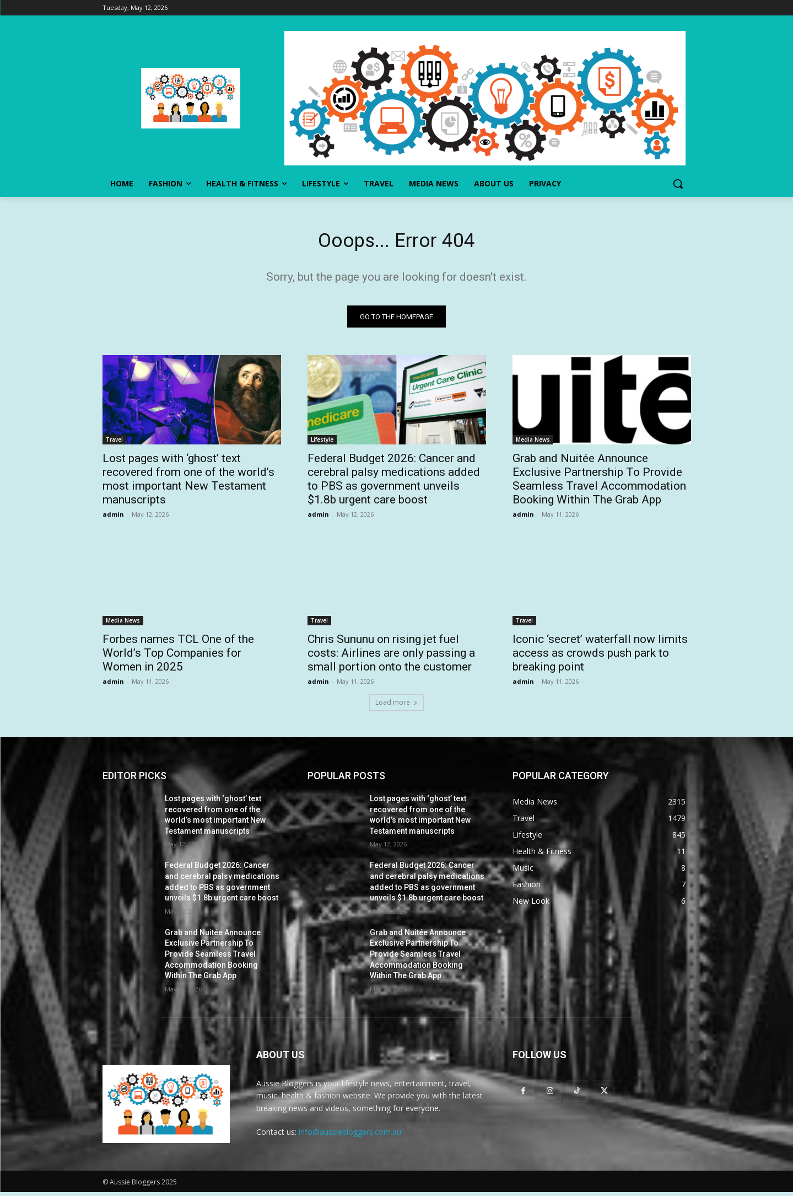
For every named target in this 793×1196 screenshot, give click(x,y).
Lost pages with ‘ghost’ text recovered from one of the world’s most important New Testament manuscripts (188, 482)
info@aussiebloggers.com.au (350, 1135)
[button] (678, 183)
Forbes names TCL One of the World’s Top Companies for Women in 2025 (178, 656)
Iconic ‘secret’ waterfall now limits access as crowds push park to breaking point (600, 656)
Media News (533, 443)
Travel (114, 443)
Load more (396, 706)
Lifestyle (322, 443)
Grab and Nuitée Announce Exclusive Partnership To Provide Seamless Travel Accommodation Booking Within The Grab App (599, 482)
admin (113, 518)
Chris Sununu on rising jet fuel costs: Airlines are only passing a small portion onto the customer (391, 656)
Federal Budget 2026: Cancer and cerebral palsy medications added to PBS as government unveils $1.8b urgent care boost (394, 482)
